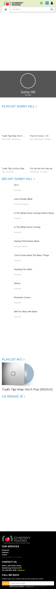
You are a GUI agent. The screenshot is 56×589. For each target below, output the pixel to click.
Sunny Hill (17, 190)
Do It (16, 185)
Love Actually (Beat (23, 199)
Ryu (3, 172)
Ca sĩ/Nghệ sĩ (12, 396)
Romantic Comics (22, 297)
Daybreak (25, 204)
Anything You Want (23, 269)
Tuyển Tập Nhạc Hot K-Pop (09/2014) (19, 136)
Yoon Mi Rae (6, 139)
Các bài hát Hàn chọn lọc (41, 168)
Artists (4, 555)
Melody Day (16, 139)
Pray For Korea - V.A (39, 136)
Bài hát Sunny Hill (17, 179)
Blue (31, 139)
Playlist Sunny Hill (18, 106)
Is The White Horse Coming (27, 227)
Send (6, 583)
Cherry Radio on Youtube (12, 557)
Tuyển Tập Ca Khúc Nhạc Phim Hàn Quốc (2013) (24, 168)
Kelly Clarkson (39, 139)
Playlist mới (12, 359)
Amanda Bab (34, 172)
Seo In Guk (9, 172)
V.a (41, 172)
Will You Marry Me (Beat (25, 311)
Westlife (47, 139)
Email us (21, 570)
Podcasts (5, 550)
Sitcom (17, 283)
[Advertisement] (28, 42)
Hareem (24, 246)
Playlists (5, 552)
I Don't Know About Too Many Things (31, 255)
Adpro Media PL (40, 586)
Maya (45, 172)
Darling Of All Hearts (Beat (26, 241)
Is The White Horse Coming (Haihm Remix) (34, 213)
